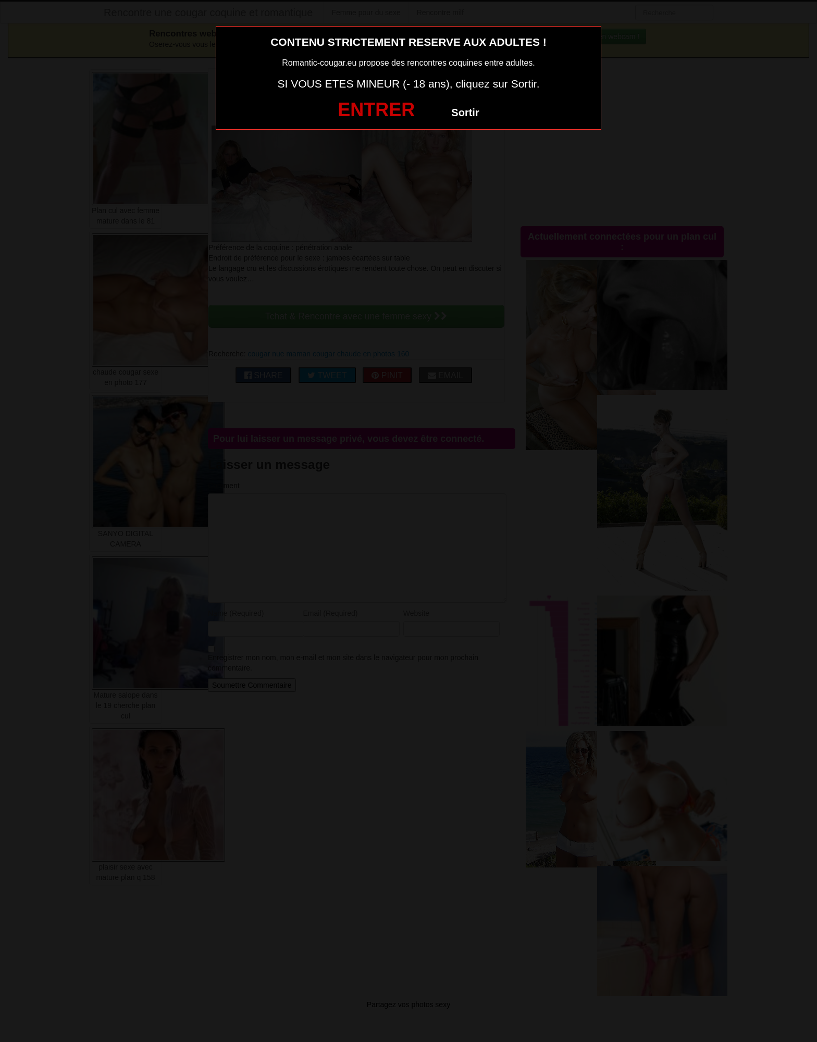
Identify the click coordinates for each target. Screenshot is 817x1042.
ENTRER (376, 109)
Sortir (465, 112)
